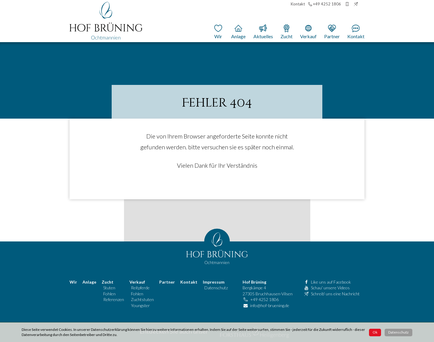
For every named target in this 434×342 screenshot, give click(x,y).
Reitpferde (140, 287)
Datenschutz (216, 287)
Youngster (140, 305)
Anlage (89, 281)
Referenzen (113, 299)
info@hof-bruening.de (269, 305)
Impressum (214, 281)
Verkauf (137, 281)
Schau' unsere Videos (330, 287)
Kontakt (188, 281)
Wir (73, 281)
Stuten (109, 287)
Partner (167, 281)
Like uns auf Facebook (331, 281)
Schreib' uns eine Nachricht (335, 293)
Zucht (107, 281)
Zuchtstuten (142, 299)
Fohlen (109, 293)
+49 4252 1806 (264, 299)
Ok (375, 332)
